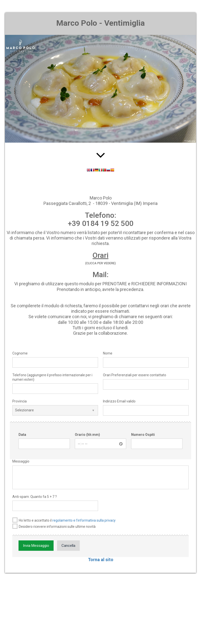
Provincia (19, 401)
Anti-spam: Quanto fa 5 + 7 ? (34, 497)
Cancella (68, 545)
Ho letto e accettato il (64, 520)
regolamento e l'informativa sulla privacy (84, 520)
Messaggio (20, 461)
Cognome (20, 353)
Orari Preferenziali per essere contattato (134, 375)
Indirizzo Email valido (119, 401)
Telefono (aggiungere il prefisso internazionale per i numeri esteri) (52, 377)
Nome (107, 353)
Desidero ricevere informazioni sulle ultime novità (54, 526)
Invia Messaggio (36, 545)
